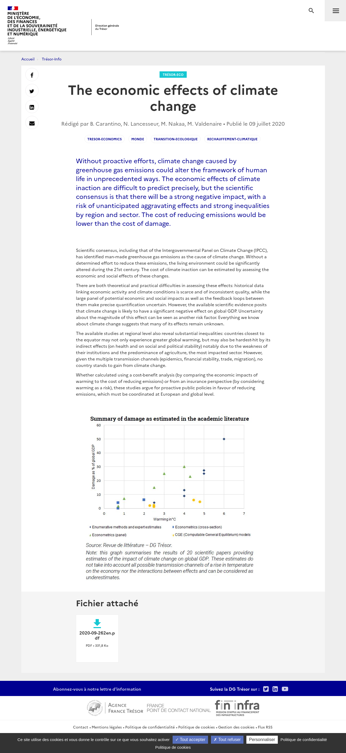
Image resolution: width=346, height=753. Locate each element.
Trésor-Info (52, 59)
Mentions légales (107, 727)
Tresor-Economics (104, 139)
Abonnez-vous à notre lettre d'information (97, 689)
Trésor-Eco (173, 74)
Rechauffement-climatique (232, 139)
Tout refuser (227, 739)
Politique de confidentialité (150, 727)
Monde (137, 139)
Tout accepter (190, 739)
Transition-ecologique (176, 139)
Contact (80, 727)
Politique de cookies (196, 727)
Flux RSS (265, 727)
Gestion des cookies (236, 727)
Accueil (28, 59)
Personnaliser (262, 739)
